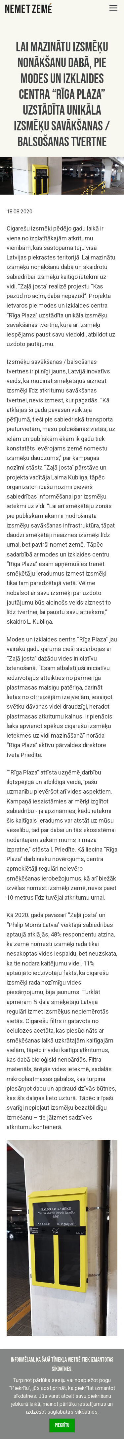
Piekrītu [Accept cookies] (62, 1425)
